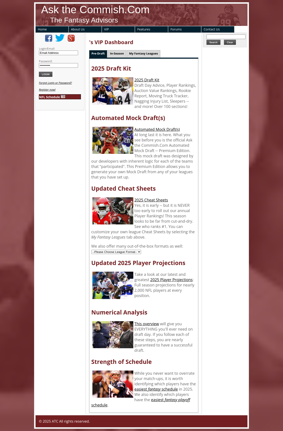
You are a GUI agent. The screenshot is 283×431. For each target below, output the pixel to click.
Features (143, 29)
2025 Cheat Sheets (151, 200)
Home (42, 29)
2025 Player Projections (171, 279)
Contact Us (212, 29)
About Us (78, 29)
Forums (176, 29)
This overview (146, 323)
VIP (106, 29)
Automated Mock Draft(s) (157, 129)
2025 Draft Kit (146, 80)
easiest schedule (156, 389)
